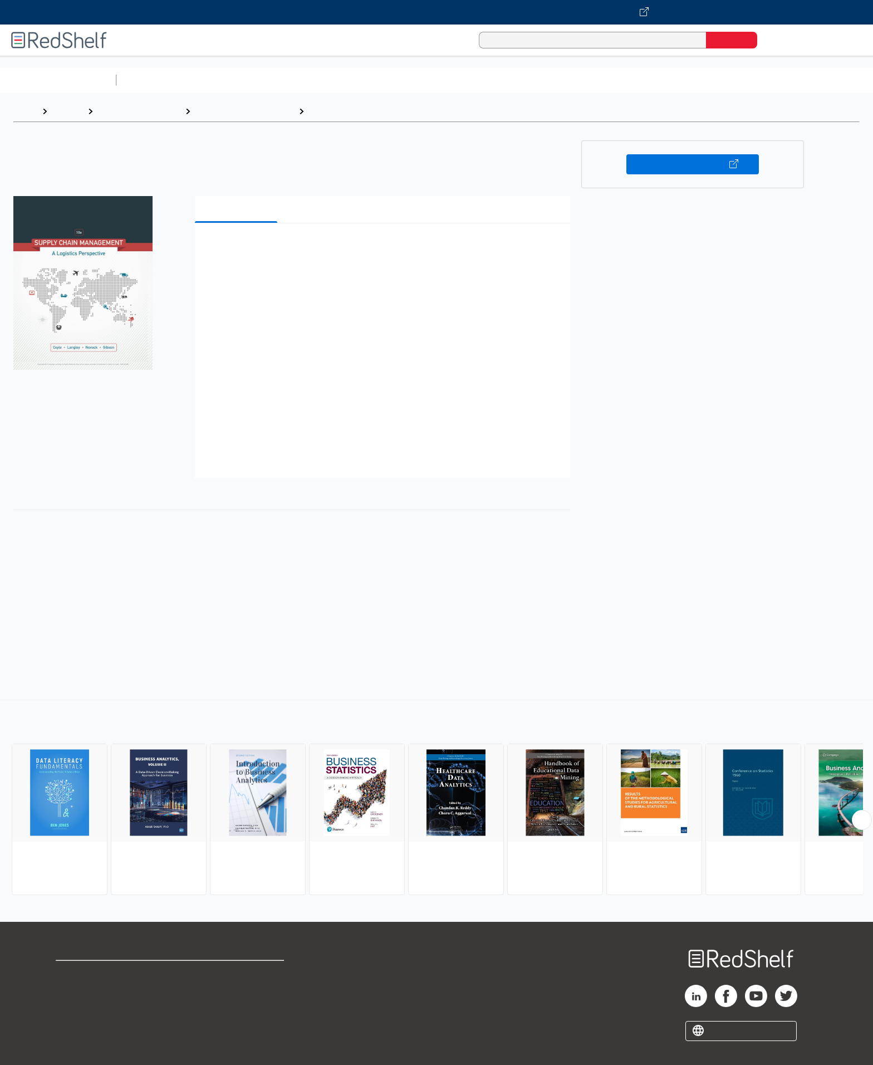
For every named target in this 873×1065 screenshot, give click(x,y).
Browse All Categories (58, 80)
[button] (384, 249)
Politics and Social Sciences (548, 80)
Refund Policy (237, 991)
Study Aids (150, 80)
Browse (67, 111)
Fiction (629, 80)
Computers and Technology (318, 80)
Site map (74, 1027)
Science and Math (218, 80)
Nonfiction (674, 80)
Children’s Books (739, 80)
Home (25, 111)
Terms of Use (237, 974)
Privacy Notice (86, 1009)
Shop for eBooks (91, 974)
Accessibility (235, 1009)
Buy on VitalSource (692, 164)
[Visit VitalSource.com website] (436, 12)
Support (72, 991)
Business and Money (139, 111)
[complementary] (436, 799)
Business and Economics (432, 80)
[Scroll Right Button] (862, 820)
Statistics (329, 111)
